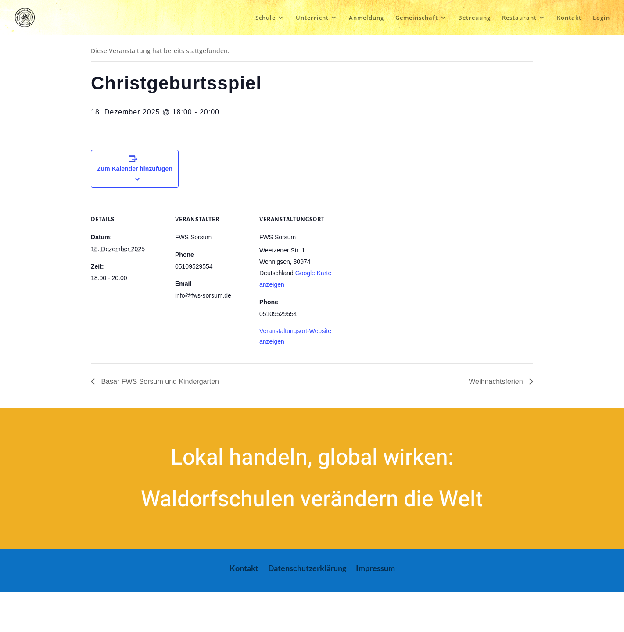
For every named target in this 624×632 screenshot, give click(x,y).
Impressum (375, 569)
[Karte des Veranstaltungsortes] (390, 262)
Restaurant (519, 17)
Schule (265, 17)
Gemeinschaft (416, 17)
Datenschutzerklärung (307, 569)
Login (601, 17)
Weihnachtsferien (497, 381)
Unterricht (312, 17)
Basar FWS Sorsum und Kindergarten (159, 381)
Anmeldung (366, 17)
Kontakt (569, 17)
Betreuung (474, 17)
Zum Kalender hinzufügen (134, 168)
